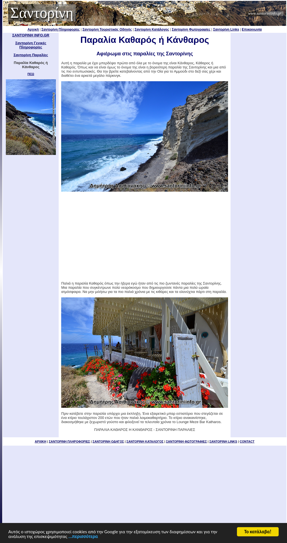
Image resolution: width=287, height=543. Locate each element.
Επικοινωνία (252, 29)
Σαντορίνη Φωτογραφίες (191, 29)
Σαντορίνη (41, 12)
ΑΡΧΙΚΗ (40, 441)
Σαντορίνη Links (226, 29)
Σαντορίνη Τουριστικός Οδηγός (107, 29)
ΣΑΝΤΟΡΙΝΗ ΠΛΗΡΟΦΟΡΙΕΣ (69, 441)
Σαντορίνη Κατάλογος (152, 29)
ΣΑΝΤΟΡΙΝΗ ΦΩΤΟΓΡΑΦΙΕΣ (186, 441)
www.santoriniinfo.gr (264, 13)
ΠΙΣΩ (31, 74)
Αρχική (33, 29)
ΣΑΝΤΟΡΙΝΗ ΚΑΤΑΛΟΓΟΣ (145, 441)
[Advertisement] (144, 236)
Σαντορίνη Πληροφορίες (60, 29)
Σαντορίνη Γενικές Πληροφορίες (30, 45)
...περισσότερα (83, 538)
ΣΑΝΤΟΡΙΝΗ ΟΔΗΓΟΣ (108, 441)
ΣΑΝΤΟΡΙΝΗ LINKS (223, 441)
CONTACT (247, 441)
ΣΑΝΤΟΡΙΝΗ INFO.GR (30, 35)
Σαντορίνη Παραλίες (31, 55)
